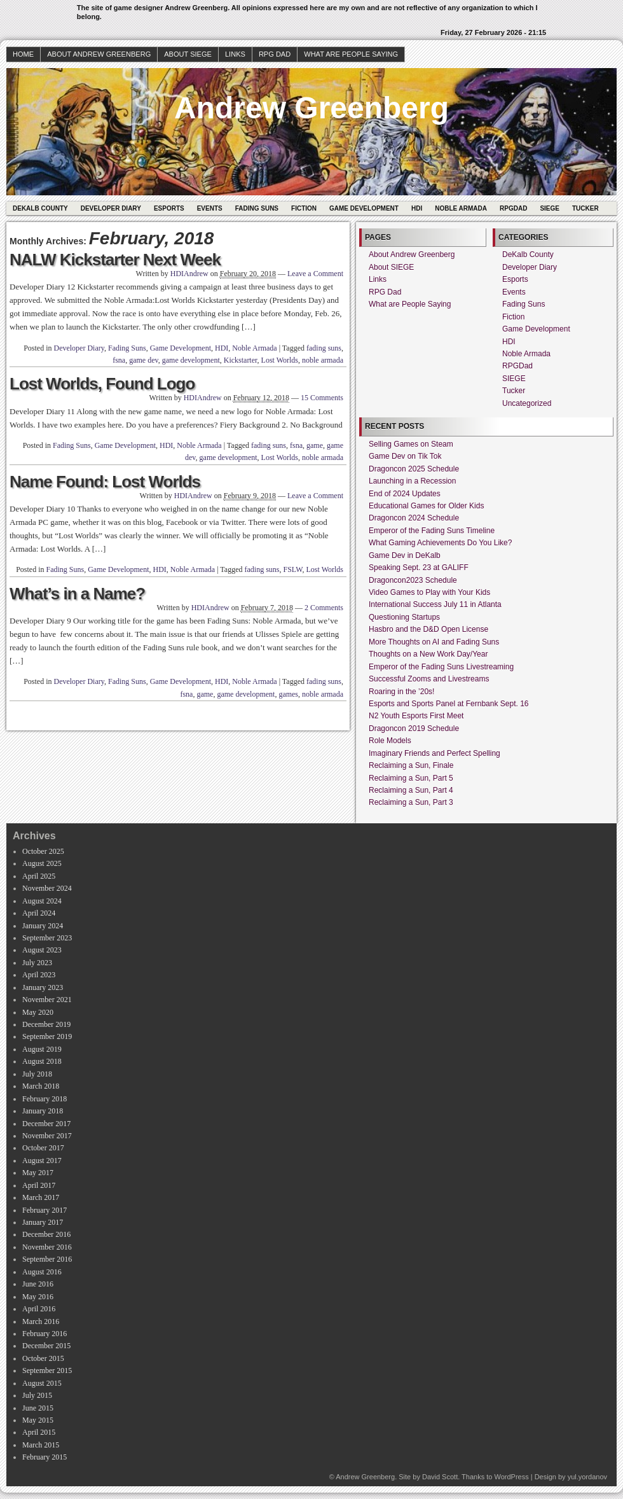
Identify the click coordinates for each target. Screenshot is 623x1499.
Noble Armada (461, 208)
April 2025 (38, 876)
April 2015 (38, 1432)
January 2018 (42, 1110)
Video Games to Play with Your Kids (429, 592)
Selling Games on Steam (411, 444)
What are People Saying (351, 54)
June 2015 (37, 1408)
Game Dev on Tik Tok (405, 456)
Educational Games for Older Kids (426, 505)
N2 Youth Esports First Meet (416, 715)
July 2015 (37, 1395)
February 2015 (44, 1457)
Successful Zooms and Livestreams (429, 678)
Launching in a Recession (412, 481)
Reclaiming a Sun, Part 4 (411, 790)
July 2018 (37, 1074)
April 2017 (38, 1185)
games (288, 694)
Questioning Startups (404, 617)
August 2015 (42, 1383)
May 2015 (37, 1420)
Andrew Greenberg (311, 108)
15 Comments (322, 397)
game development (191, 360)
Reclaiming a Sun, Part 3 (411, 802)
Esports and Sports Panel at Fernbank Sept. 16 (448, 703)
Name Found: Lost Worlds (105, 481)
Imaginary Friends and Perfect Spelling (434, 753)
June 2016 (37, 1283)
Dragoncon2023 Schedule (413, 580)
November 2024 (47, 888)
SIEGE (549, 208)
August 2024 (42, 900)
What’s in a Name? (77, 593)
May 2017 (37, 1172)
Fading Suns (256, 208)
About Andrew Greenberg (99, 54)
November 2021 (47, 999)
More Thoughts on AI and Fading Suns (434, 642)
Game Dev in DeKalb (405, 555)
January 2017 (42, 1222)
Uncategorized (526, 403)
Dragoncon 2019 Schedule (414, 728)
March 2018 (40, 1086)
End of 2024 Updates (405, 493)
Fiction (304, 208)
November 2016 (47, 1247)
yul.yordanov (587, 1477)
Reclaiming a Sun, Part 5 (411, 778)
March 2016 (40, 1321)
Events (209, 208)
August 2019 (42, 1049)
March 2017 (40, 1197)
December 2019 (46, 1024)
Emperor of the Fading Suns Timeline (432, 530)
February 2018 (44, 1098)
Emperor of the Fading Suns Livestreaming (441, 666)
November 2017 (47, 1135)
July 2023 (37, 962)
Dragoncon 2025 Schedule (414, 468)
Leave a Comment (315, 273)
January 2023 (42, 987)
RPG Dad (275, 54)
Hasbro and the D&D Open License (428, 629)
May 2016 (37, 1296)
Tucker (585, 208)
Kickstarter (240, 360)
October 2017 (43, 1147)
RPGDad (513, 208)
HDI (416, 208)
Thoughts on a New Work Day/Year (428, 654)
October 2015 (43, 1358)
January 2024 (42, 925)
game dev (143, 360)
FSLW (293, 569)
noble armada (322, 360)
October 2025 (43, 851)
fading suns (323, 348)
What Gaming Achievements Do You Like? (440, 542)
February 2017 (44, 1210)
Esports (169, 208)
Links (235, 54)
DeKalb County (40, 208)
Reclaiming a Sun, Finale (411, 765)
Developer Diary (111, 208)
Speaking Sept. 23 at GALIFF (419, 567)
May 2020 (37, 1012)
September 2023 (47, 937)
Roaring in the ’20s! (401, 691)
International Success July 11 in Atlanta (435, 604)
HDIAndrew (189, 273)
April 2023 (38, 974)
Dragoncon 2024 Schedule (414, 517)
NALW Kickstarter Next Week (115, 259)
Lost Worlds (279, 360)
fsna (119, 360)
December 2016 (46, 1234)
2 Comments (324, 607)
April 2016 (38, 1308)
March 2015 (40, 1444)
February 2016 (44, 1333)
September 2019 (47, 1036)
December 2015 (46, 1345)
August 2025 (42, 863)
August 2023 (42, 949)
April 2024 (38, 913)
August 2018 (42, 1061)
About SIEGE (188, 54)
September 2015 (47, 1370)
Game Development (364, 208)
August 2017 (42, 1160)
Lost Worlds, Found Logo (102, 383)
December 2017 (46, 1123)
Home (23, 54)
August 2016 (42, 1271)
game (314, 445)
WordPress (511, 1477)
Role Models (390, 740)
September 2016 (47, 1259)
